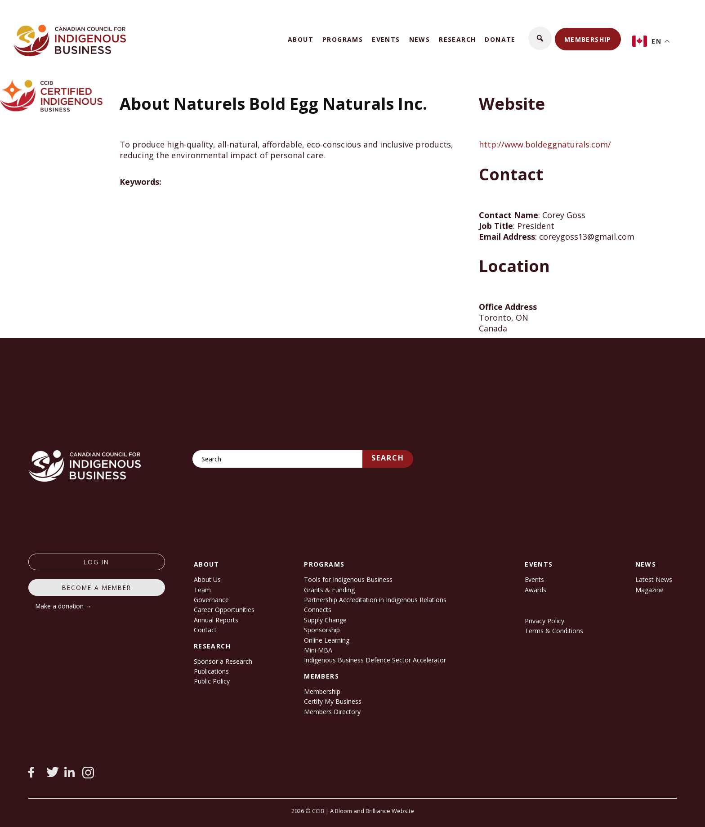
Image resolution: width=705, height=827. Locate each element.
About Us (207, 579)
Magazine (649, 590)
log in (96, 562)
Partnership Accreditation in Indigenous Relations (375, 599)
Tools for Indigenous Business (348, 579)
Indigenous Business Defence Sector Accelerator (375, 660)
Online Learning (326, 640)
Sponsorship (322, 630)
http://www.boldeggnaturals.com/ (545, 144)
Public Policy (212, 681)
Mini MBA (318, 650)
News (419, 39)
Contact (205, 630)
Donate (500, 39)
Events (386, 39)
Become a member (96, 587)
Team (202, 590)
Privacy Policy (544, 621)
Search (387, 458)
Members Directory (332, 711)
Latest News (653, 579)
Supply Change (325, 620)
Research (457, 39)
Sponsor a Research (223, 661)
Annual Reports (216, 620)
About (300, 39)
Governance (211, 599)
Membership (587, 39)
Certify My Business (332, 701)
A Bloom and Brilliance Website (372, 811)
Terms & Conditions (554, 630)
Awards (535, 590)
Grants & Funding (329, 590)
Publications (211, 671)
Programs (342, 39)
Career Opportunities (224, 609)
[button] (540, 38)
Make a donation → (64, 606)
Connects (317, 609)
